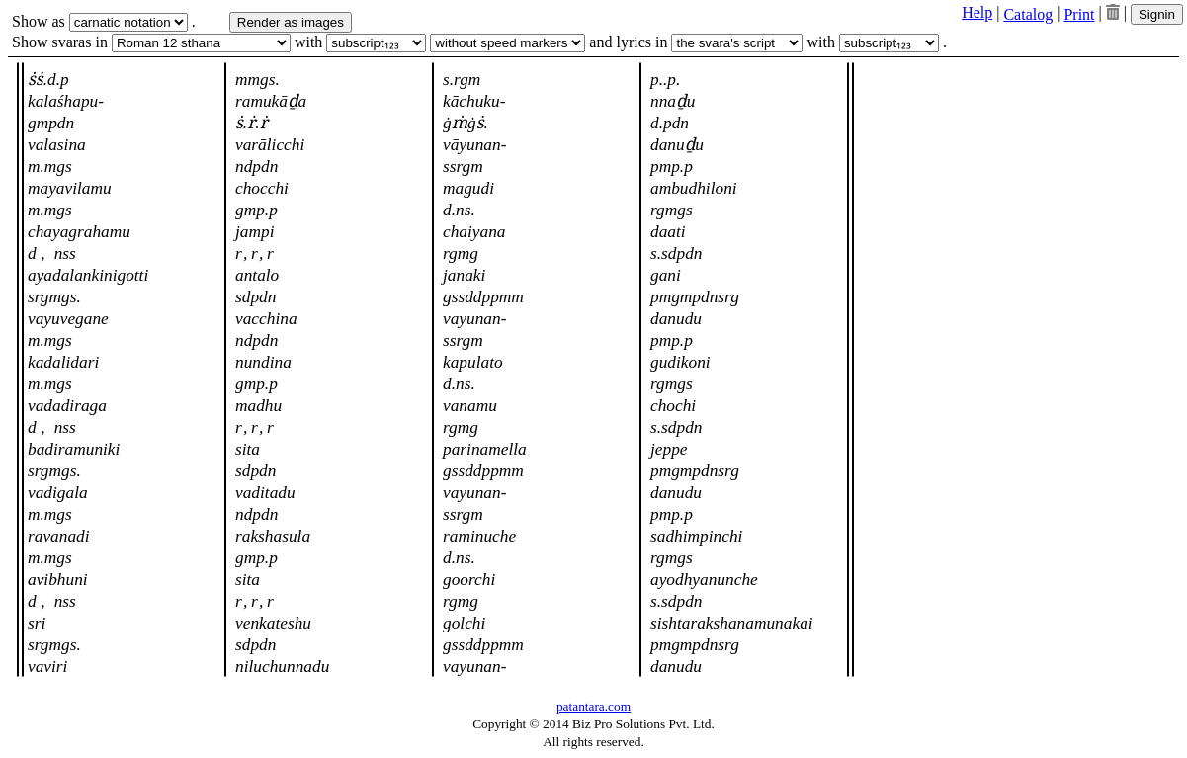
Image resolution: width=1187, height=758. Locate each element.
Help (977, 12)
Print (1078, 14)
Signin (1157, 14)
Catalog (1028, 14)
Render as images (290, 22)
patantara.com (593, 706)
